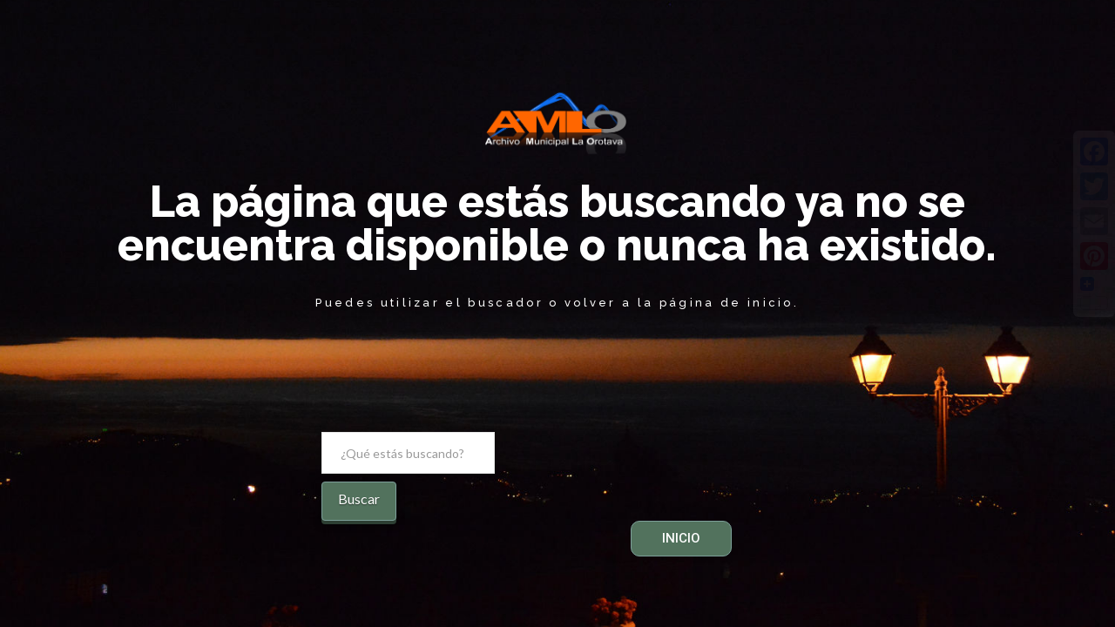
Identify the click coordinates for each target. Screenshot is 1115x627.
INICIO (681, 538)
